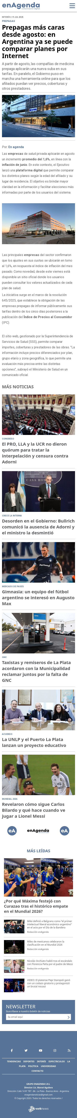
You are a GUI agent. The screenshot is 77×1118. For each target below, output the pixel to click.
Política (33, 1066)
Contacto (37, 1070)
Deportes (29, 1061)
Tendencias (14, 1061)
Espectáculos (57, 1061)
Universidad (48, 1066)
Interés (41, 1061)
